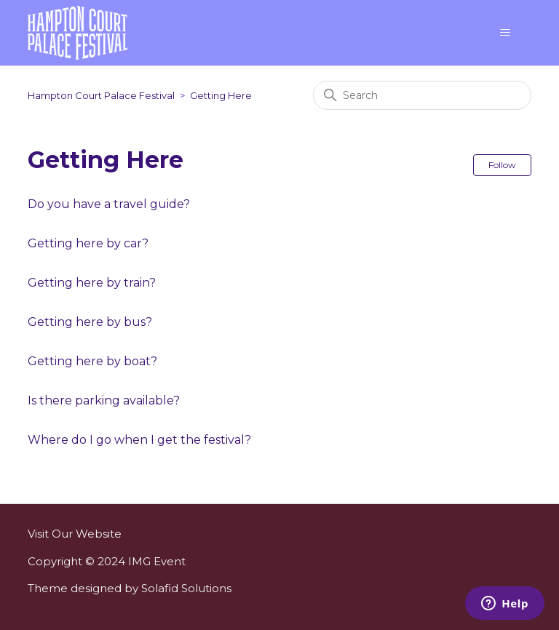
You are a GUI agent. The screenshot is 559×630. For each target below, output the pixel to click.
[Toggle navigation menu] (505, 32)
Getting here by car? (88, 243)
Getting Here (221, 95)
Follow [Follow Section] (502, 164)
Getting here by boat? (92, 361)
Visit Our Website (75, 534)
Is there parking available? (104, 400)
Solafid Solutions (186, 588)
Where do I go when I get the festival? (139, 440)
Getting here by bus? (90, 322)
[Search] (422, 95)
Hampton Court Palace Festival (101, 95)
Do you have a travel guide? (109, 204)
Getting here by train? (92, 283)
